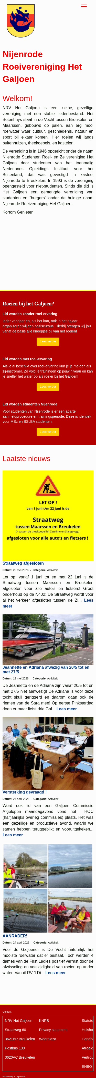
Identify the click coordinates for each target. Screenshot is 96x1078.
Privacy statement (53, 1030)
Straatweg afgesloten (23, 563)
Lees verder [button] (48, 341)
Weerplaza (47, 1039)
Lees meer (67, 709)
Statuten (88, 1021)
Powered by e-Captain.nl (14, 1076)
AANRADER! (15, 936)
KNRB (44, 1021)
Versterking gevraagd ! (25, 792)
